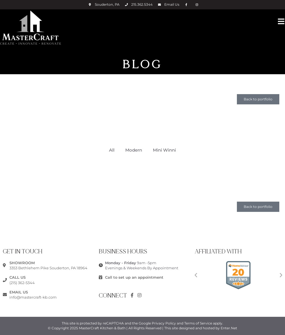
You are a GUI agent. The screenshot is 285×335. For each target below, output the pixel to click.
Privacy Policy (164, 323)
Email (171, 4)
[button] (258, 99)
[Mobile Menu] (281, 21)
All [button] (111, 150)
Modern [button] (133, 150)
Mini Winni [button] (164, 150)
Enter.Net (229, 328)
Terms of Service (198, 323)
